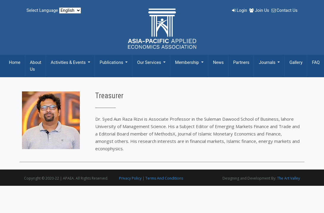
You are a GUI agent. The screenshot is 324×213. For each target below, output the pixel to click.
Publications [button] (112, 62)
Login (240, 10)
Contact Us (284, 10)
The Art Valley (288, 178)
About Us (35, 66)
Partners (241, 62)
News (218, 62)
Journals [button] (267, 62)
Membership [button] (187, 62)
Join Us (259, 10)
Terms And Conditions (164, 178)
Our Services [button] (149, 62)
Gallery (295, 62)
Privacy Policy (130, 178)
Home (14, 62)
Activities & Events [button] (69, 62)
